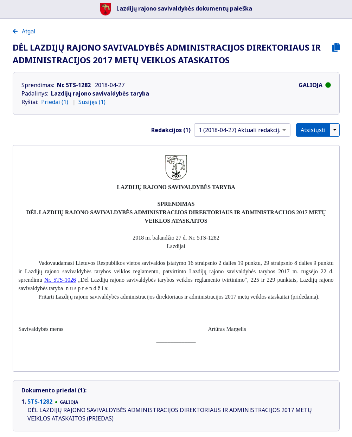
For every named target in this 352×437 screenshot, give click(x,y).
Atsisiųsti (313, 130)
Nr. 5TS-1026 (60, 280)
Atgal (24, 31)
